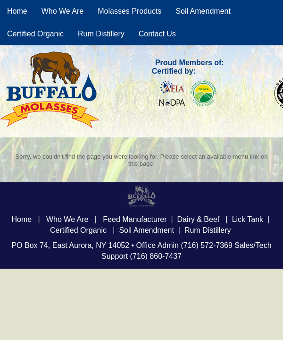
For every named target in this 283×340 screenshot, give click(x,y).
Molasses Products (129, 11)
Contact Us (157, 34)
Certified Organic (35, 34)
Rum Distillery (101, 34)
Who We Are (63, 11)
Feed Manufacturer (134, 219)
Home (17, 11)
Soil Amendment (203, 11)
